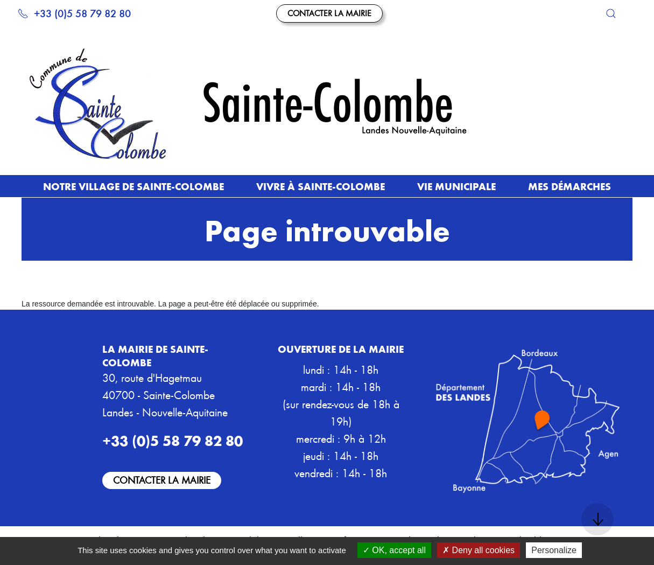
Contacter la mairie (329, 13)
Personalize (553, 550)
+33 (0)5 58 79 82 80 (74, 13)
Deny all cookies (478, 550)
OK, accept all (394, 550)
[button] (611, 13)
